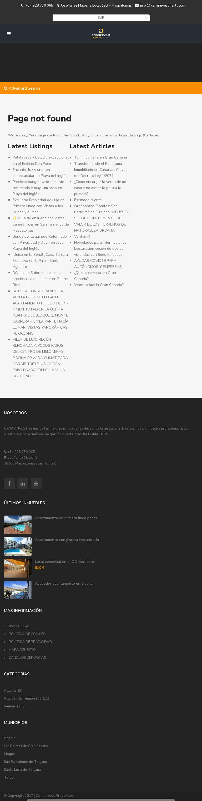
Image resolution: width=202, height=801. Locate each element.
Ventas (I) (82, 236)
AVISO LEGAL (20, 626)
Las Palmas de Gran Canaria (26, 746)
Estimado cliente (88, 199)
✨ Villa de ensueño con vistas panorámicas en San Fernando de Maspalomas (41, 224)
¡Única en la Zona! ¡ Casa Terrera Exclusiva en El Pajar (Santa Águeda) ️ (40, 260)
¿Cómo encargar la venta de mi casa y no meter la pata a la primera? (100, 187)
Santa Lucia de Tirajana (22, 769)
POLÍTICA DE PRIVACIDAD (30, 642)
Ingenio (10, 738)
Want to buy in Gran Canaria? (99, 284)
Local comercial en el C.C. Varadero (64, 561)
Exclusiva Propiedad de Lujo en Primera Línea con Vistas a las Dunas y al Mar (38, 206)
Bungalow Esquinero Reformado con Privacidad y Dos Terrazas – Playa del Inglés (40, 242)
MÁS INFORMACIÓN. (91, 434)
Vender (10, 706)
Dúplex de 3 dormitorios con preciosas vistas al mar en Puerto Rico (40, 278)
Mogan (9, 754)
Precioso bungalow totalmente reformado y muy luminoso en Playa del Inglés (38, 187)
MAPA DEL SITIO (22, 649)
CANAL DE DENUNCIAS (27, 657)
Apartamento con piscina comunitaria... (68, 539)
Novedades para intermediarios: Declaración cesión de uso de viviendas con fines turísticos (100, 248)
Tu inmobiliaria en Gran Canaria (100, 157)
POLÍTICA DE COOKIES (27, 634)
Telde (9, 777)
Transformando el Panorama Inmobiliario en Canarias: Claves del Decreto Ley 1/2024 (100, 169)
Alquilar (10, 690)
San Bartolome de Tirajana (25, 761)
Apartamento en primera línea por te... (67, 518)
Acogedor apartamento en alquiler (64, 583)
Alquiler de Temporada (22, 698)
